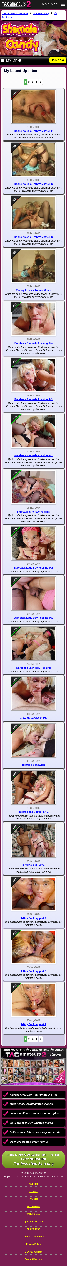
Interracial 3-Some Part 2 (33, 811)
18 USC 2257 (33, 1229)
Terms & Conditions (33, 1236)
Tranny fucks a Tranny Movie (33, 290)
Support (33, 1184)
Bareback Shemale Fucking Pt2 (33, 455)
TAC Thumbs (33, 1206)
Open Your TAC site (33, 1221)
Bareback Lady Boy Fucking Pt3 (33, 567)
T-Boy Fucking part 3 (33, 971)
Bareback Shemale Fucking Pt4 (33, 343)
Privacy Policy (33, 1244)
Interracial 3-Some (33, 865)
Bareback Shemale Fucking (33, 511)
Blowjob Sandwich (33, 764)
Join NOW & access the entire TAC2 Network (33, 1159)
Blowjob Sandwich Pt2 (33, 718)
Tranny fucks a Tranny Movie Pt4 (33, 130)
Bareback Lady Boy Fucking (33, 667)
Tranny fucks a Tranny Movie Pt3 (33, 183)
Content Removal (33, 1259)
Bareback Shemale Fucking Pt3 (33, 399)
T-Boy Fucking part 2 (33, 1024)
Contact (33, 1191)
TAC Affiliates (33, 1214)
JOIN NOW (57, 60)
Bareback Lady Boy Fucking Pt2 (33, 617)
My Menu (12, 61)
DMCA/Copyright (33, 1252)
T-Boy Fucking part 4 (33, 918)
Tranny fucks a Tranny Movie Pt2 (33, 237)
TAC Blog (33, 1199)
